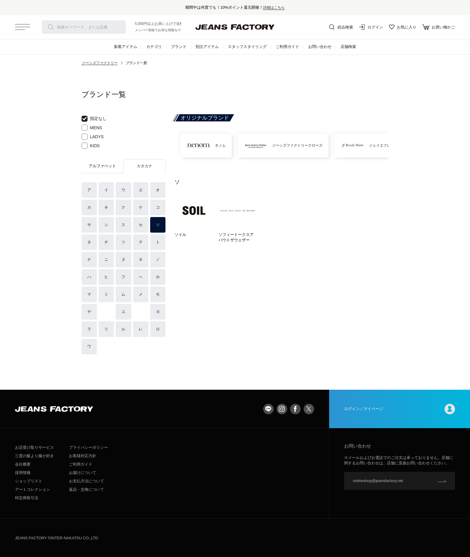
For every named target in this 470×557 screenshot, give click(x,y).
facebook (295, 409)
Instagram (282, 409)
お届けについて (82, 472)
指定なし (94, 119)
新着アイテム (125, 46)
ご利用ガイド (287, 46)
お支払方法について (86, 481)
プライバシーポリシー (88, 447)
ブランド (178, 46)
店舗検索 (348, 46)
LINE (268, 409)
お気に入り (402, 27)
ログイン (371, 27)
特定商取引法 (26, 498)
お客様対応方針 (82, 456)
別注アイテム (207, 46)
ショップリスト (28, 481)
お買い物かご (438, 27)
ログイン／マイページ (399, 409)
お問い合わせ (320, 46)
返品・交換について (86, 489)
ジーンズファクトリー (100, 63)
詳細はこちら (274, 7)
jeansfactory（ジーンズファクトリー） (235, 27)
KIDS (91, 146)
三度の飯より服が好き (34, 456)
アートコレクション (32, 489)
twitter (309, 409)
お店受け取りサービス (34, 447)
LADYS (93, 137)
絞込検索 (341, 27)
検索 (50, 27)
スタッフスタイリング (247, 46)
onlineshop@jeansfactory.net (378, 480)
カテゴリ (154, 46)
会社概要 (23, 464)
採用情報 (23, 472)
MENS (92, 128)
